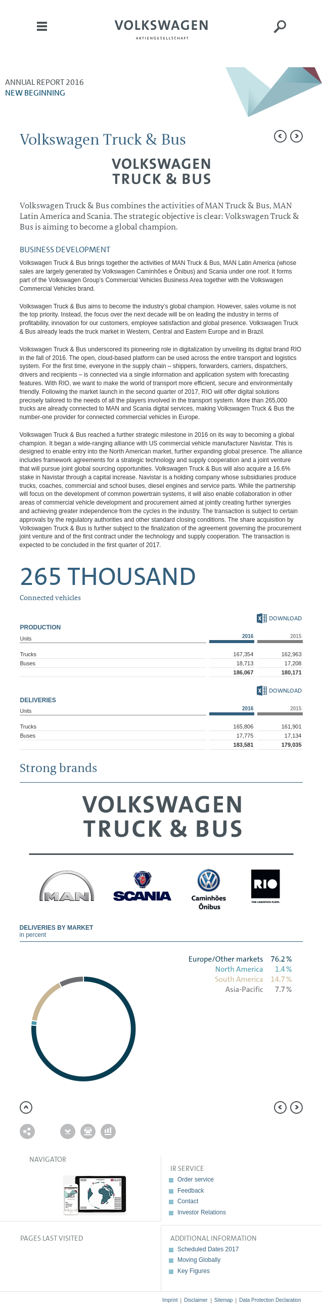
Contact (187, 1201)
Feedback (190, 1190)
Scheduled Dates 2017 (208, 1249)
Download (279, 618)
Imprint (170, 1300)
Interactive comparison (108, 1131)
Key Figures (193, 1271)
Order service (195, 1179)
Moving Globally (198, 1259)
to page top (26, 1107)
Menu (42, 33)
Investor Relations (201, 1212)
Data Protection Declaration (270, 1300)
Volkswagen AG (161, 28)
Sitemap (223, 1300)
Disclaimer (196, 1300)
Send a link (27, 1131)
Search (280, 33)
